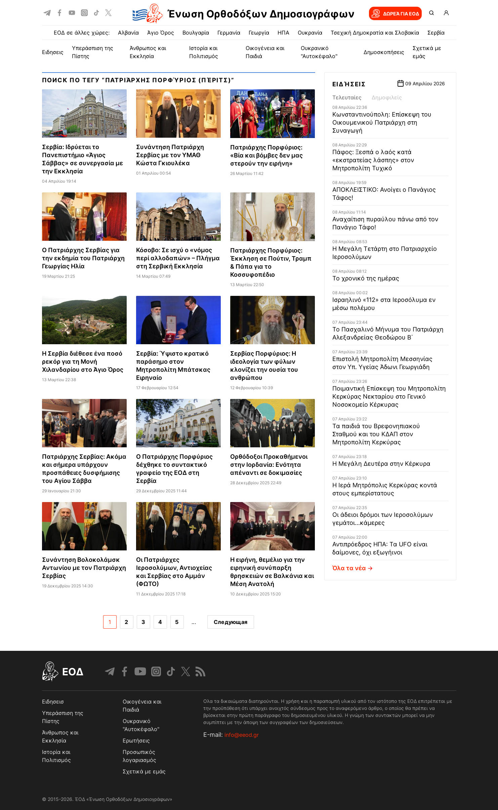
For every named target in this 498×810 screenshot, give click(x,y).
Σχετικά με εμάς (144, 771)
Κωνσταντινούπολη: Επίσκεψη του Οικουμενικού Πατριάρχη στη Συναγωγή (381, 122)
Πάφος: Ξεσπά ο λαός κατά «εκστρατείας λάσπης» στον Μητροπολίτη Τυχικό (373, 160)
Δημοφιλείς (387, 97)
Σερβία (436, 32)
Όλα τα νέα (353, 568)
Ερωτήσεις (136, 740)
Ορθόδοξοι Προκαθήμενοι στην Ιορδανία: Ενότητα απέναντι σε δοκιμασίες (268, 464)
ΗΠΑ (283, 32)
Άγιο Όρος (160, 32)
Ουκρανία (310, 32)
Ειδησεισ (53, 701)
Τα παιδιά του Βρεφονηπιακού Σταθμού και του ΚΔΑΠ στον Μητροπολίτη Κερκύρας (376, 434)
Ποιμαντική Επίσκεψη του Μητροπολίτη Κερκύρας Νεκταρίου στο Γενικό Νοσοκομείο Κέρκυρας (389, 396)
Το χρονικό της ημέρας (365, 278)
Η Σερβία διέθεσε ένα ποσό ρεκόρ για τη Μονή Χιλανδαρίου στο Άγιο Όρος (82, 361)
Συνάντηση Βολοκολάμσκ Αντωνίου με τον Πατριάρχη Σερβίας (84, 567)
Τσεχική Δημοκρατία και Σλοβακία (375, 32)
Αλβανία (128, 32)
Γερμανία (228, 32)
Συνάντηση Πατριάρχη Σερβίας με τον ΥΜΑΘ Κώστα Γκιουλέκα (170, 155)
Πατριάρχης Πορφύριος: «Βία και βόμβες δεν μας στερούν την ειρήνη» (266, 155)
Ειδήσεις (349, 84)
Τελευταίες (347, 97)
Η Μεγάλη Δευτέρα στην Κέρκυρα (381, 463)
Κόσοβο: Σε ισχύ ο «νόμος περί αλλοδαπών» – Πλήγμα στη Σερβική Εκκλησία (178, 258)
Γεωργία (259, 32)
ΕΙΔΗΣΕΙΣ (53, 52)
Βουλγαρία (195, 32)
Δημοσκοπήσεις (384, 52)
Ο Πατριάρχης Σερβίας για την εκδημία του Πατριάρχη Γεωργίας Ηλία (83, 258)
